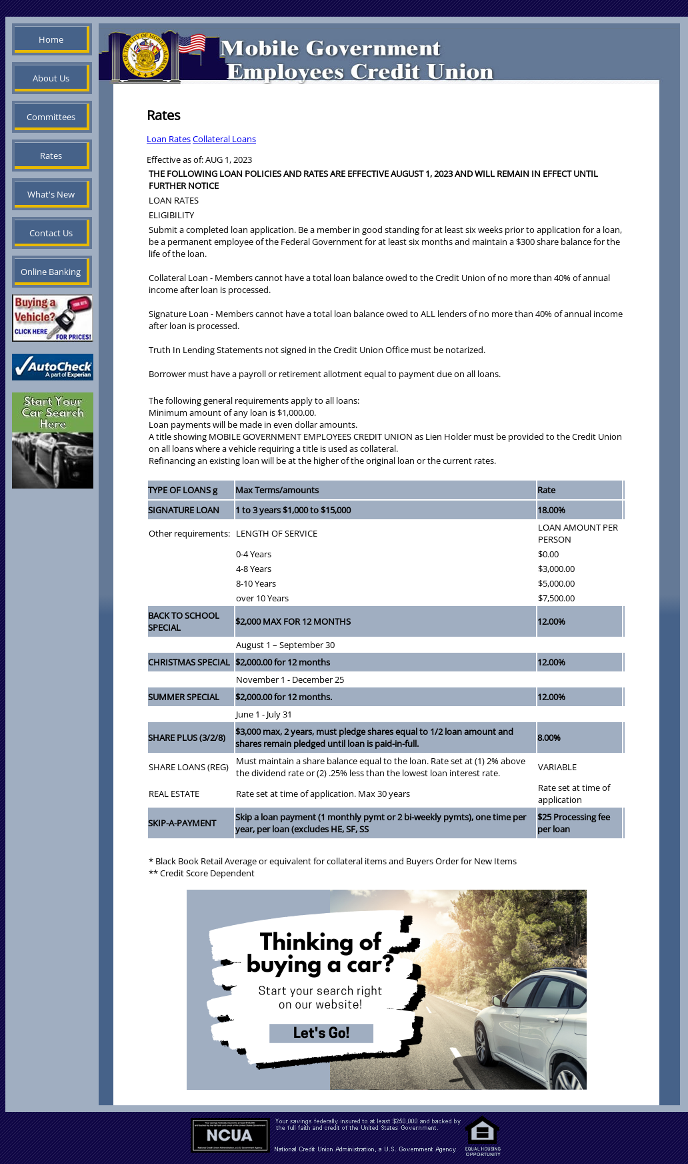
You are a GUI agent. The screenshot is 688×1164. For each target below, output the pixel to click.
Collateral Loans (224, 139)
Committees (51, 117)
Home (51, 39)
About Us (51, 78)
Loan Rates (169, 139)
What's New (51, 194)
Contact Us (51, 233)
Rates (51, 156)
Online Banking (51, 272)
